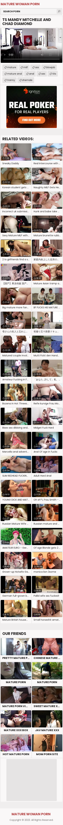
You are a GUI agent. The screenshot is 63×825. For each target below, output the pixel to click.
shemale (27, 80)
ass (37, 67)
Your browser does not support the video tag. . (31, 45)
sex (43, 73)
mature (11, 67)
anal (31, 73)
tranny (11, 80)
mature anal (14, 73)
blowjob (50, 67)
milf (25, 67)
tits (54, 73)
